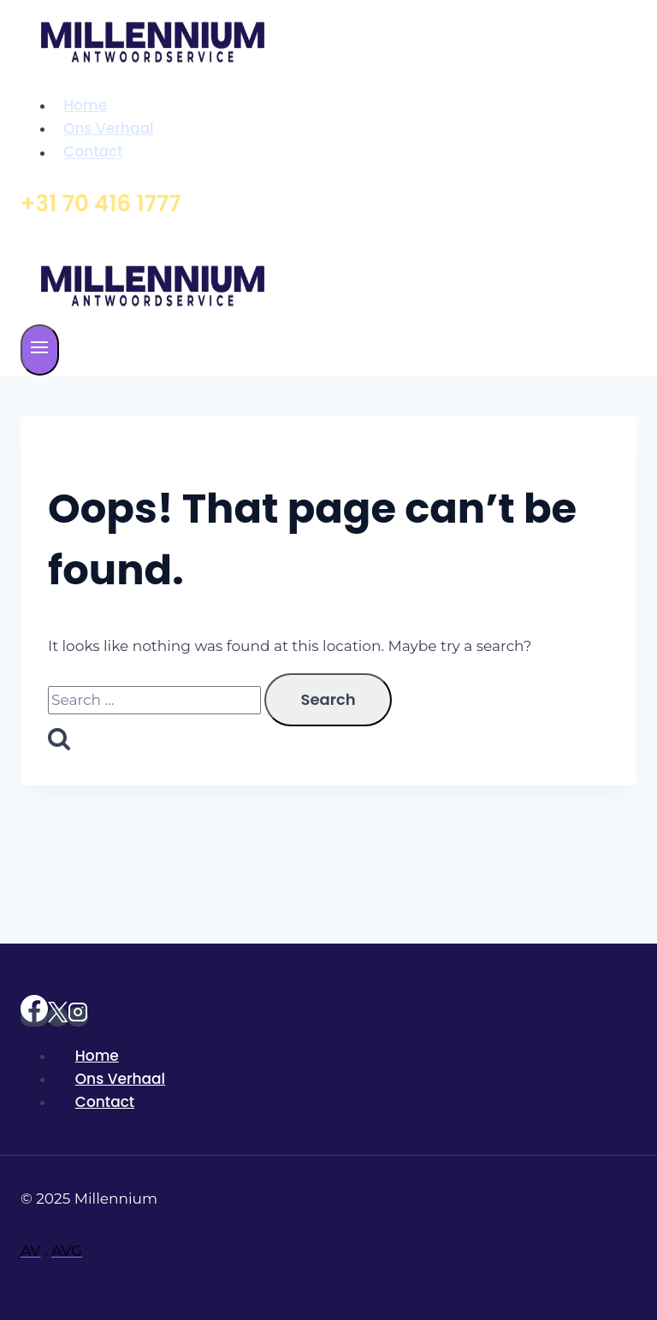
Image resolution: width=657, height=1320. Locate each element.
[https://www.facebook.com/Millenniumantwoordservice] (34, 1017)
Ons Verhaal (108, 128)
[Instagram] (78, 1017)
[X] (58, 1017)
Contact (92, 152)
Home (85, 105)
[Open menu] (40, 350)
